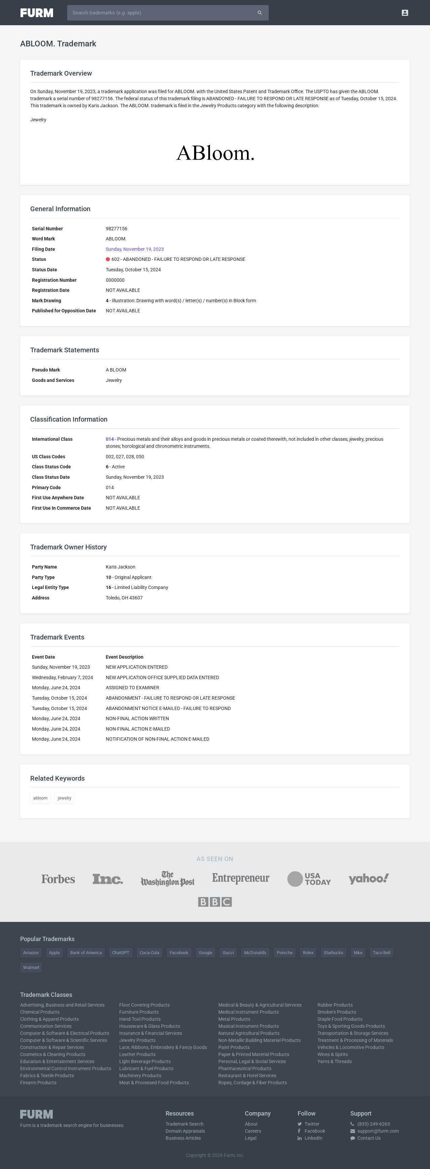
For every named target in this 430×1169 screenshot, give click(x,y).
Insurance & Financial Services (150, 1033)
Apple (54, 952)
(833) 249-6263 (370, 1124)
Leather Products (137, 1054)
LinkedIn (310, 1138)
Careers (253, 1131)
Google (205, 952)
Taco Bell (381, 952)
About (251, 1124)
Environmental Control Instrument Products (65, 1068)
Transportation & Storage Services (352, 1033)
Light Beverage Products (145, 1061)
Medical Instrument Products (248, 1012)
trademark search (58, 1125)
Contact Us (365, 1138)
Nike (358, 952)
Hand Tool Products (140, 1019)
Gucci (228, 952)
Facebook (179, 952)
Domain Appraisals (185, 1131)
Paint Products (234, 1047)
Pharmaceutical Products (244, 1068)
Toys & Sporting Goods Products (351, 1026)
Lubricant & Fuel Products (146, 1068)
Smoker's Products (336, 1012)
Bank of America (86, 952)
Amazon (31, 952)
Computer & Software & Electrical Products (64, 1033)
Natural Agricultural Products (249, 1033)
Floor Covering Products (144, 1005)
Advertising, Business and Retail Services (62, 1005)
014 (110, 439)
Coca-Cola (149, 952)
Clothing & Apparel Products (49, 1019)
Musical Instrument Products (248, 1026)
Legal (250, 1138)
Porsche (285, 952)
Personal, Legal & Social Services (252, 1061)
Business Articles (183, 1138)
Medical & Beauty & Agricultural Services (260, 1005)
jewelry (64, 798)
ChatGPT (120, 952)
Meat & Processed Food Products (154, 1082)
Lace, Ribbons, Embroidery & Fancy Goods (163, 1047)
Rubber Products (335, 1005)
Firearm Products (38, 1082)
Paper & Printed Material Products (253, 1054)
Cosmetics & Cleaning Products (52, 1054)
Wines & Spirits (332, 1054)
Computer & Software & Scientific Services (63, 1040)
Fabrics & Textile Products (47, 1075)
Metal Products (234, 1019)
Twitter (308, 1124)
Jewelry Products (137, 1040)
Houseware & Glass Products (149, 1026)
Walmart (31, 967)
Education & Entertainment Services (57, 1061)
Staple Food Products (339, 1019)
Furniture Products (139, 1012)
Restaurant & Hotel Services (247, 1075)
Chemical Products (39, 1012)
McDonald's (255, 952)
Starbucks (333, 952)
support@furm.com (374, 1131)
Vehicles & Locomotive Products (350, 1047)
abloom (40, 798)
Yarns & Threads (334, 1061)
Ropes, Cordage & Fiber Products (252, 1082)
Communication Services (46, 1026)
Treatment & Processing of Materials (355, 1040)
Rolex (308, 952)
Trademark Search (185, 1124)
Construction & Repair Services (52, 1047)
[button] (405, 12)
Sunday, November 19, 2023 (135, 249)
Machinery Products (140, 1075)
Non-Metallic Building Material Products (259, 1040)
